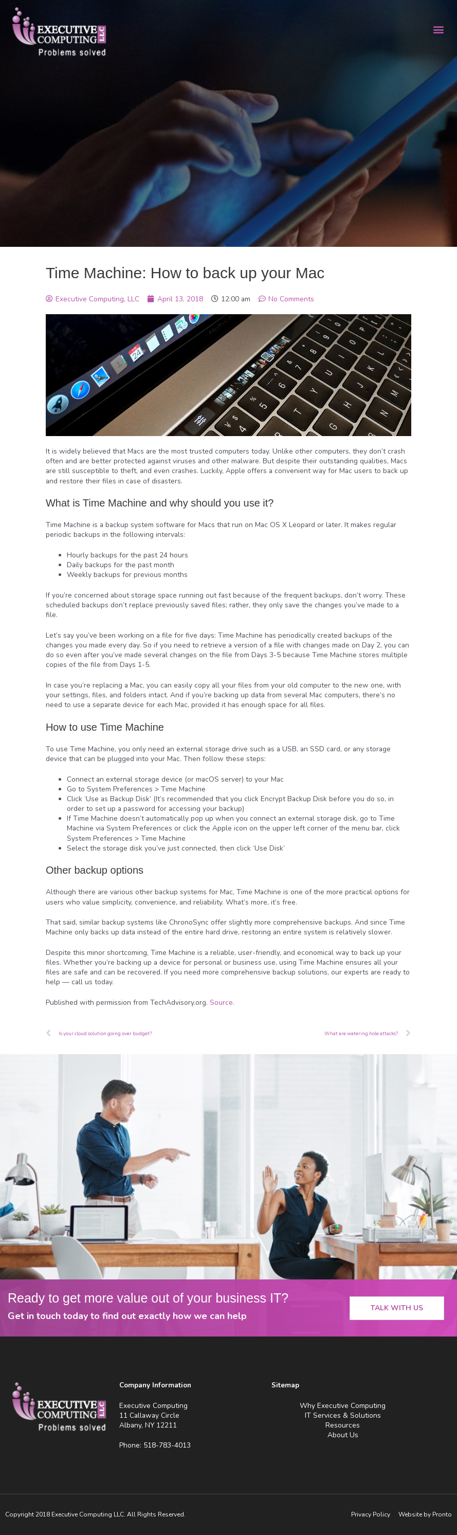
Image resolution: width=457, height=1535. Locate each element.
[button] (438, 29)
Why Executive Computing (343, 1406)
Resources (342, 1425)
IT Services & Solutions (343, 1415)
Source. (222, 1002)
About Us (342, 1435)
